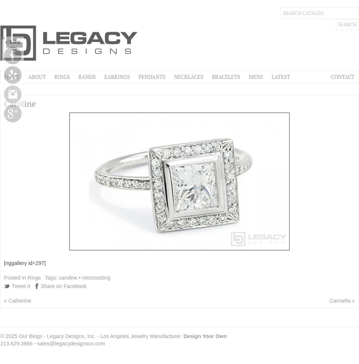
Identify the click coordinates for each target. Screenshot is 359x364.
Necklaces (188, 76)
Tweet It (21, 286)
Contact (343, 76)
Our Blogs (30, 336)
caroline (68, 278)
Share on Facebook (64, 286)
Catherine (19, 301)
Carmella (340, 301)
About (37, 76)
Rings (62, 76)
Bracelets (226, 76)
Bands (87, 76)
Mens (256, 76)
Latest (281, 76)
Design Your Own (205, 336)
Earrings (117, 76)
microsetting (96, 278)
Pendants (152, 76)
